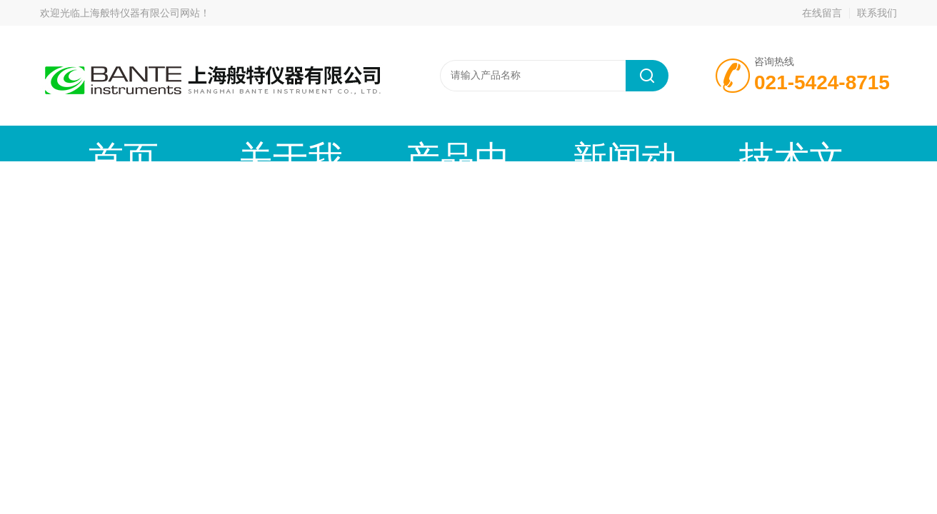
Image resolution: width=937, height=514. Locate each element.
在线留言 (822, 13)
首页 (93, 143)
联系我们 (877, 13)
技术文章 (522, 143)
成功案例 (629, 143)
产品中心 (308, 143)
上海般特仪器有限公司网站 (140, 13)
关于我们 (201, 143)
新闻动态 (415, 143)
